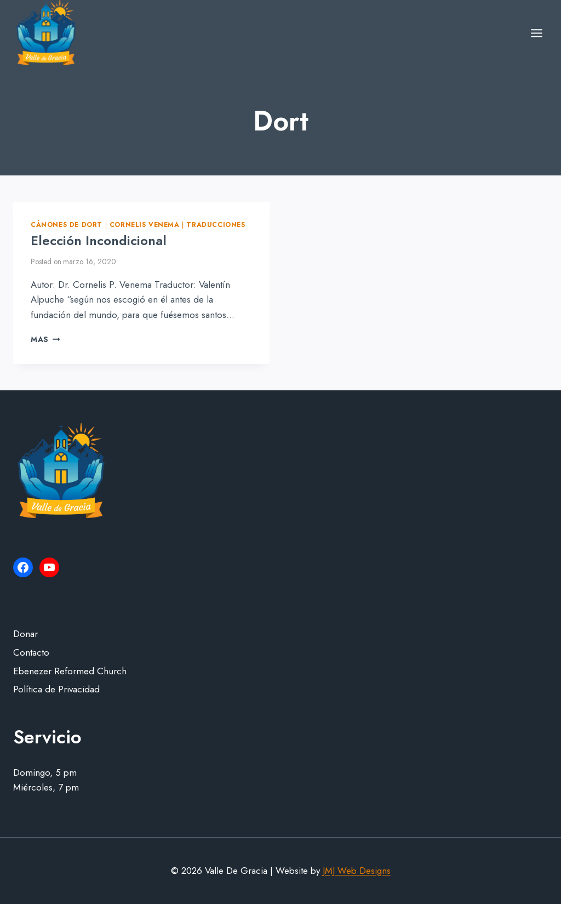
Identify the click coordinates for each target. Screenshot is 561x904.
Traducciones (215, 224)
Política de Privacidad (56, 689)
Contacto (31, 652)
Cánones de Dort (66, 224)
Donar (25, 633)
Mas (45, 339)
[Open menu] (536, 33)
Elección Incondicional (99, 240)
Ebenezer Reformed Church (70, 671)
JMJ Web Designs (357, 870)
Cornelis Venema (145, 224)
